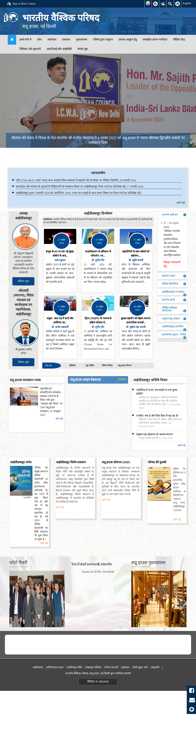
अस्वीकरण (38, 667)
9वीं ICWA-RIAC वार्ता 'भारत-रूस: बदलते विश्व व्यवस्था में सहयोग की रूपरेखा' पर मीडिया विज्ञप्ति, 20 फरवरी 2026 (76, 180)
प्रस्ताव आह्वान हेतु (128, 39)
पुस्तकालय (81, 39)
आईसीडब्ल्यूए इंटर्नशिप (174, 327)
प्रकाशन (66, 39)
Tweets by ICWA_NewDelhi (98, 571)
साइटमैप (155, 667)
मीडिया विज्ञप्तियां (174, 283)
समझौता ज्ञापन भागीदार (155, 39)
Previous (10, 114)
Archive (122, 379)
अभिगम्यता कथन (55, 667)
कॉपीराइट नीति (74, 667)
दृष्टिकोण (72, 365)
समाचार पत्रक (174, 275)
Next (185, 114)
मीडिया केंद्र (179, 39)
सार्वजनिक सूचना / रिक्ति (174, 335)
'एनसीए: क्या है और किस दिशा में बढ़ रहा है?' (157, 415)
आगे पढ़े (180, 202)
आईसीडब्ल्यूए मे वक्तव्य (174, 292)
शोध (39, 39)
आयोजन (51, 39)
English (187, 3)
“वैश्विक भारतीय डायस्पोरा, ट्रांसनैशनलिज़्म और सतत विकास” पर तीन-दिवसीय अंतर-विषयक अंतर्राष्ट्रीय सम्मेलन (172, 243)
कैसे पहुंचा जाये (140, 667)
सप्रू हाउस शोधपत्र (124, 365)
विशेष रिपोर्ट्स (107, 365)
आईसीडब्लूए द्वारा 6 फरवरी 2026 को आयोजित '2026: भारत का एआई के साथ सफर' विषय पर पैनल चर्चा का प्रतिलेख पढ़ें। (78, 192)
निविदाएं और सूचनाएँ (30, 48)
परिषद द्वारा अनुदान (103, 39)
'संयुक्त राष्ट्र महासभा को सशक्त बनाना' (154, 434)
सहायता (125, 667)
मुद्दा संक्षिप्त (90, 365)
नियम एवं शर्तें (111, 667)
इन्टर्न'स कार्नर (174, 299)
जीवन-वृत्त (23, 281)
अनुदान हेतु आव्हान (174, 318)
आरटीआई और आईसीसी (59, 48)
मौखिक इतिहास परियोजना (174, 309)
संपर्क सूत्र (83, 48)
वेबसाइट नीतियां (93, 667)
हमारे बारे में (25, 39)
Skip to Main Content (21, 4)
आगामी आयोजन (174, 214)
